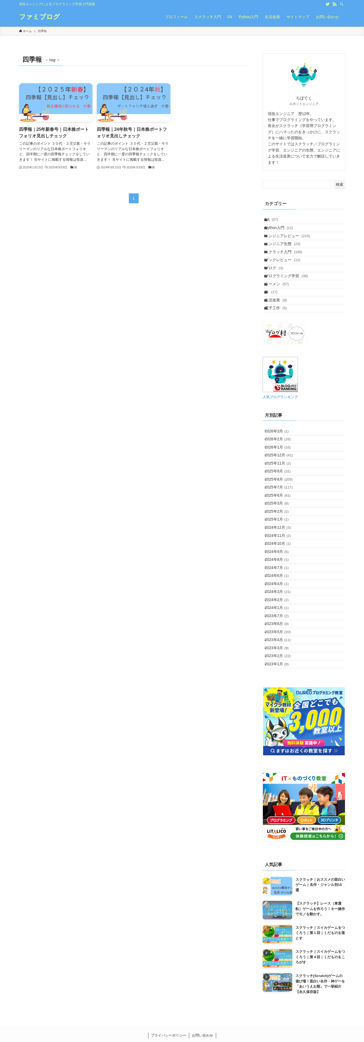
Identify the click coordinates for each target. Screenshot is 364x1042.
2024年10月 (281, 630)
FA (274, 221)
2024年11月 (281, 619)
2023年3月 (280, 777)
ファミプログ (39, 17)
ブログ (277, 289)
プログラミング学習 (289, 300)
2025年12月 (282, 506)
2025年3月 (280, 574)
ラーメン (280, 312)
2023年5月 (281, 755)
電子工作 (279, 346)
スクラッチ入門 (287, 266)
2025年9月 (281, 528)
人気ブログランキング (280, 436)
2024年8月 (280, 653)
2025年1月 (280, 596)
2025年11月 (281, 517)
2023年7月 (280, 732)
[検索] (341, 4)
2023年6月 (280, 743)
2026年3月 (280, 472)
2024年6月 (280, 675)
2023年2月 (281, 789)
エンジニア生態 (286, 255)
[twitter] (327, 4)
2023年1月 (280, 800)
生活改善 (279, 334)
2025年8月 (282, 540)
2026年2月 (281, 483)
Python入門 (282, 232)
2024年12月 (281, 608)
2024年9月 (280, 641)
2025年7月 (282, 551)
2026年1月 (281, 495)
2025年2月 (280, 585)
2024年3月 (281, 698)
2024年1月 (280, 721)
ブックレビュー (286, 278)
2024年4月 (280, 687)
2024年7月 (280, 664)
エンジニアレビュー (290, 244)
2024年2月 (280, 709)
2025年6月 (281, 562)
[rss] (334, 4)
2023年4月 (281, 766)
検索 (339, 184)
